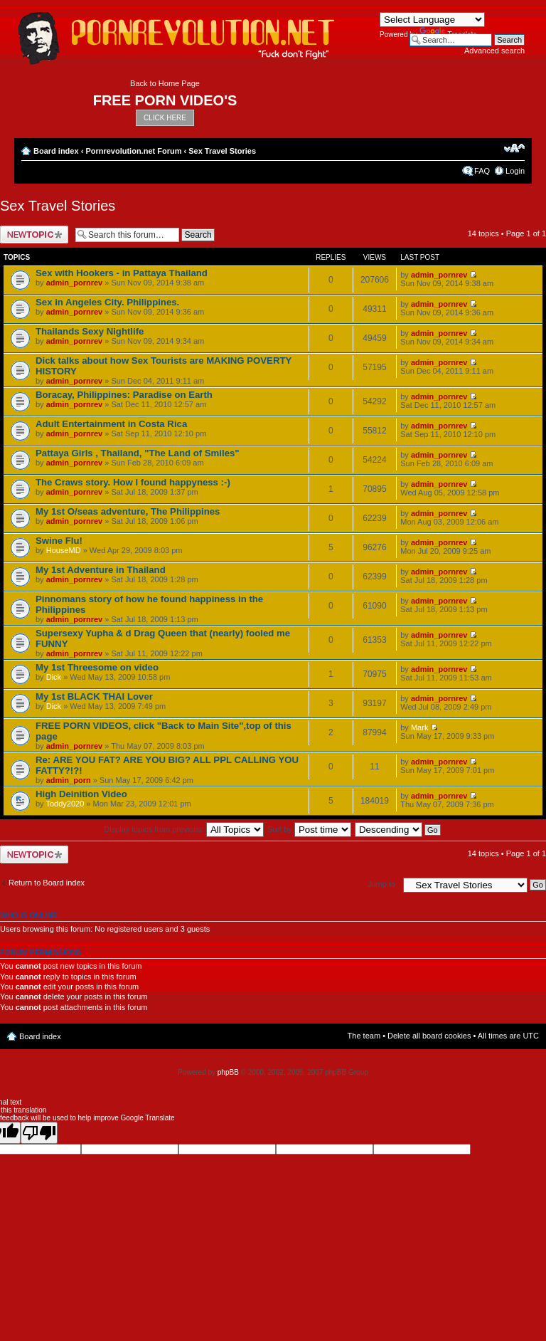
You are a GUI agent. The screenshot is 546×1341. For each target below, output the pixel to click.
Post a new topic (34, 234)
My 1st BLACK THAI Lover (94, 696)
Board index (56, 151)
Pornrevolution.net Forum (133, 151)
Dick (53, 677)
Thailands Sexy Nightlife (90, 331)
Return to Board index (47, 882)
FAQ (482, 171)
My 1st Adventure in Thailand (101, 569)
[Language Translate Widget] (432, 19)
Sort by (309, 829)
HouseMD (63, 550)
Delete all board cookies (429, 1035)
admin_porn (68, 780)
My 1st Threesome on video (97, 667)
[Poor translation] (39, 1133)
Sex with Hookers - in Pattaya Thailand (122, 273)
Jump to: (382, 884)
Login (515, 171)
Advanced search (494, 50)
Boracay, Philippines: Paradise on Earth (124, 394)
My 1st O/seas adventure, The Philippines (128, 511)
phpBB (228, 1072)
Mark (419, 727)
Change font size (514, 148)
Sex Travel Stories (222, 151)
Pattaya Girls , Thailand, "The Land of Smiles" (138, 453)
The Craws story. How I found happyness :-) (133, 482)
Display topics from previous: (184, 829)
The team (364, 1035)
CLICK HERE (165, 118)
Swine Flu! (59, 540)
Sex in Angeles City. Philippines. (107, 302)
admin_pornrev (74, 282)
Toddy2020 (65, 803)
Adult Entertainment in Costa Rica (111, 424)
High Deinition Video (81, 794)
